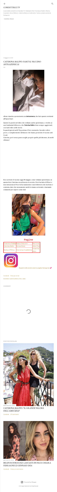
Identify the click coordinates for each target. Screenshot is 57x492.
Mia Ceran (35, 243)
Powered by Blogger (28, 482)
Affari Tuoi (36, 246)
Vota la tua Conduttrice (24, 250)
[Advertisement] (28, 37)
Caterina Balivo (9, 246)
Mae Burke (35, 486)
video (23, 278)
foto (20, 278)
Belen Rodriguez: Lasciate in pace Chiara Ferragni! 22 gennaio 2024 (27, 464)
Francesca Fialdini (10, 243)
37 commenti (15, 414)
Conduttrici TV (11, 7)
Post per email (15, 276)
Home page (9, 19)
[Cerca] (52, 3)
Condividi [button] (6, 276)
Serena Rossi (20, 246)
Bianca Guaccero (22, 243)
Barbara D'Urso (9, 250)
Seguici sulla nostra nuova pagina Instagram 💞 (27, 268)
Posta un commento (17, 469)
